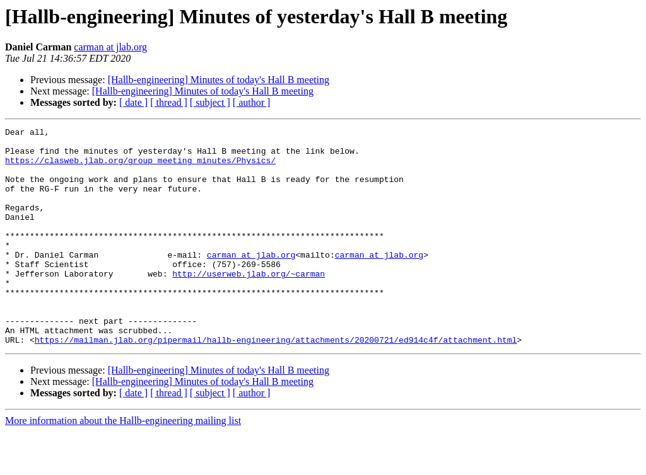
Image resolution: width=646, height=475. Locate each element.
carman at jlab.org (110, 47)
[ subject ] (210, 102)
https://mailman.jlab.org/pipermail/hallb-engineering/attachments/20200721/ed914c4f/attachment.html (276, 383)
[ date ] (133, 102)
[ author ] (252, 102)
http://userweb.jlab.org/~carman (248, 303)
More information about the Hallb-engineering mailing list (123, 464)
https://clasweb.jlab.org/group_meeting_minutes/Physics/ (140, 167)
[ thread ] (168, 102)
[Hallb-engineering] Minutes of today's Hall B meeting (218, 79)
